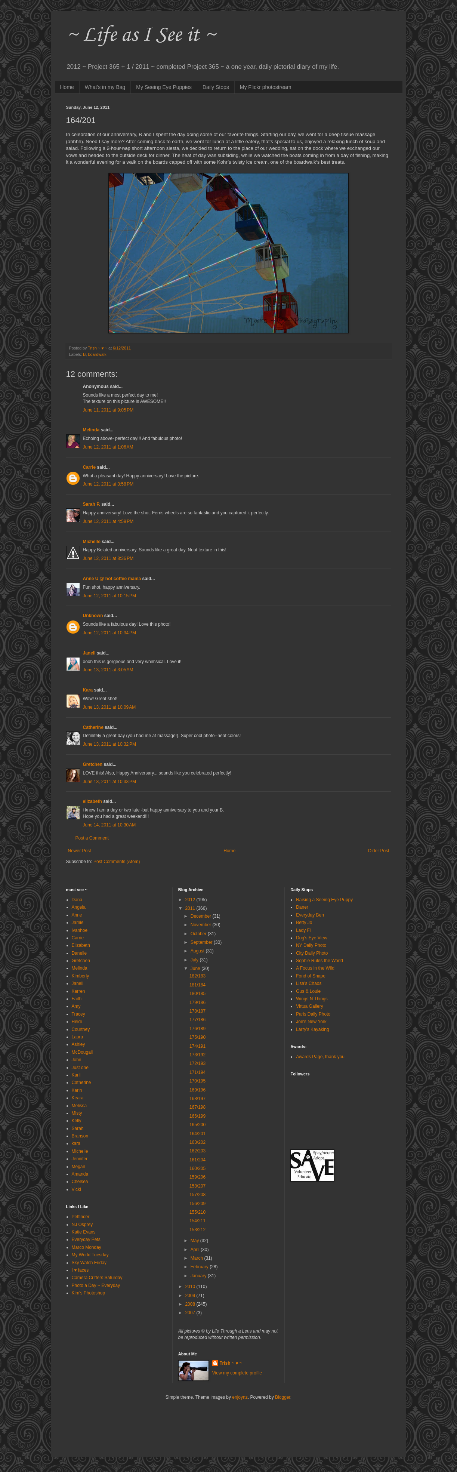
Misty (77, 1113)
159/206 (197, 1177)
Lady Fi (303, 930)
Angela (79, 907)
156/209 (197, 1203)
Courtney (81, 1029)
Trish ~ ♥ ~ (231, 1363)
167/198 (197, 1107)
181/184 (197, 985)
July (195, 960)
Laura (77, 1037)
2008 (190, 1304)
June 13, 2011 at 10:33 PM (109, 781)
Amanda (80, 1174)
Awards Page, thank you (320, 1056)
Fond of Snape (310, 976)
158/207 (197, 1186)
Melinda (91, 429)
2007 (190, 1312)
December (202, 916)
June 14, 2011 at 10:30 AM (109, 825)
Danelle (79, 953)
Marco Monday (86, 1247)
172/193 (197, 1063)
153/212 (197, 1229)
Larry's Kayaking (312, 1029)
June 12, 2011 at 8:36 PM (108, 558)
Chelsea (80, 1181)
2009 (190, 1295)
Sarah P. (91, 504)
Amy (76, 1006)
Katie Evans (84, 1232)
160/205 (197, 1168)
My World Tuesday (90, 1254)
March (197, 1258)
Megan (79, 1166)
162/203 (197, 1151)
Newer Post (79, 850)
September (202, 942)
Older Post (378, 850)
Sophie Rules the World (319, 960)
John (76, 1059)
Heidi (77, 1021)
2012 (190, 899)
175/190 (197, 1037)
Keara (78, 1097)
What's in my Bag (105, 87)
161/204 (197, 1159)
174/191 (197, 1046)
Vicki (76, 1189)
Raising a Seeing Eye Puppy (324, 899)
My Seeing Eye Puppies (164, 87)
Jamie (78, 922)
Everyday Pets (86, 1239)
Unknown (93, 615)
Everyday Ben (310, 915)
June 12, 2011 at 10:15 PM (109, 595)
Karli (76, 1075)
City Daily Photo (312, 953)
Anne (77, 915)
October (199, 933)
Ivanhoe (80, 930)
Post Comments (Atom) (116, 861)
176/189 (197, 1028)
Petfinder (81, 1216)
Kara (88, 690)
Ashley (78, 1044)
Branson (80, 1136)
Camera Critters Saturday (97, 1277)
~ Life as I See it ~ (141, 35)
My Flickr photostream (265, 87)
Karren (78, 991)
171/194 (197, 1072)
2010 (190, 1286)
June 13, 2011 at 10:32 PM (109, 744)
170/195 (197, 1081)
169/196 (197, 1090)
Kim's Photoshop (88, 1293)
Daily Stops (216, 87)
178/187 (197, 1011)
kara (76, 1143)
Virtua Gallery (309, 1006)
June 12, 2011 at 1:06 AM (108, 447)
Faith (77, 998)
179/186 (197, 1002)
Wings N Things (311, 998)
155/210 (197, 1212)
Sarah (78, 1128)
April (196, 1249)
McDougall (82, 1052)
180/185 (197, 993)
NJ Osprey (82, 1224)
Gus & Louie (308, 991)
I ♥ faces (80, 1270)
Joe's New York (311, 1021)
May (195, 1240)
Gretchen (93, 764)
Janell (89, 653)
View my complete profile (237, 1373)
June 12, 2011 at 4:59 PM (108, 521)
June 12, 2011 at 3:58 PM (108, 484)
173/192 (197, 1054)
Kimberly (80, 976)
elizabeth (92, 801)
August (198, 951)
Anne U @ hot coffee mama (112, 578)
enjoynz (239, 1397)
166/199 (197, 1116)
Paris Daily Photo (313, 1014)
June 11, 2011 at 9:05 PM (108, 410)
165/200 (197, 1124)
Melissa (79, 1105)
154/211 (197, 1220)
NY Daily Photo (311, 945)
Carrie (89, 467)
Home (67, 87)
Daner (302, 907)
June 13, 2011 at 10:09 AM (109, 707)
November (202, 924)
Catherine (93, 727)
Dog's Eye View (311, 937)
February (200, 1266)
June (196, 968)
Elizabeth (81, 945)
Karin (77, 1090)
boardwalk (97, 354)
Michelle (92, 541)
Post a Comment (92, 838)
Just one (80, 1067)
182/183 (197, 976)
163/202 (197, 1142)
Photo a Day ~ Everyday (96, 1285)
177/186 (197, 1019)
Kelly (76, 1120)
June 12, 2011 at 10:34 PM (109, 632)
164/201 (197, 1133)
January (199, 1275)
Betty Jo (304, 922)
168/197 (197, 1098)
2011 (190, 908)
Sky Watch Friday (89, 1262)
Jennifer (80, 1158)
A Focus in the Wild (315, 968)
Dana (77, 899)
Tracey (78, 1014)
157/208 (197, 1194)
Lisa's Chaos (308, 983)
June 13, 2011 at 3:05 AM (108, 669)
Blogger (282, 1397)
